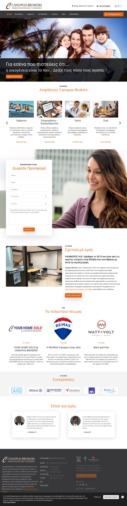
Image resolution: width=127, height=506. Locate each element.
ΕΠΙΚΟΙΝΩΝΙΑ (74, 14)
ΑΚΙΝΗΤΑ (31, 14)
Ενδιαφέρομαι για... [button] (113, 14)
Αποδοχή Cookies (111, 497)
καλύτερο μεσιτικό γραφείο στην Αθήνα (79, 289)
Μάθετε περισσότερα (14, 76)
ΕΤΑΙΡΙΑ (55, 14)
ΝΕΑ (64, 14)
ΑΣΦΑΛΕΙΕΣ (19, 14)
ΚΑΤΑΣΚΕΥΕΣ (43, 14)
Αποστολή (29, 229)
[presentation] (6, 122)
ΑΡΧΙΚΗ (9, 14)
